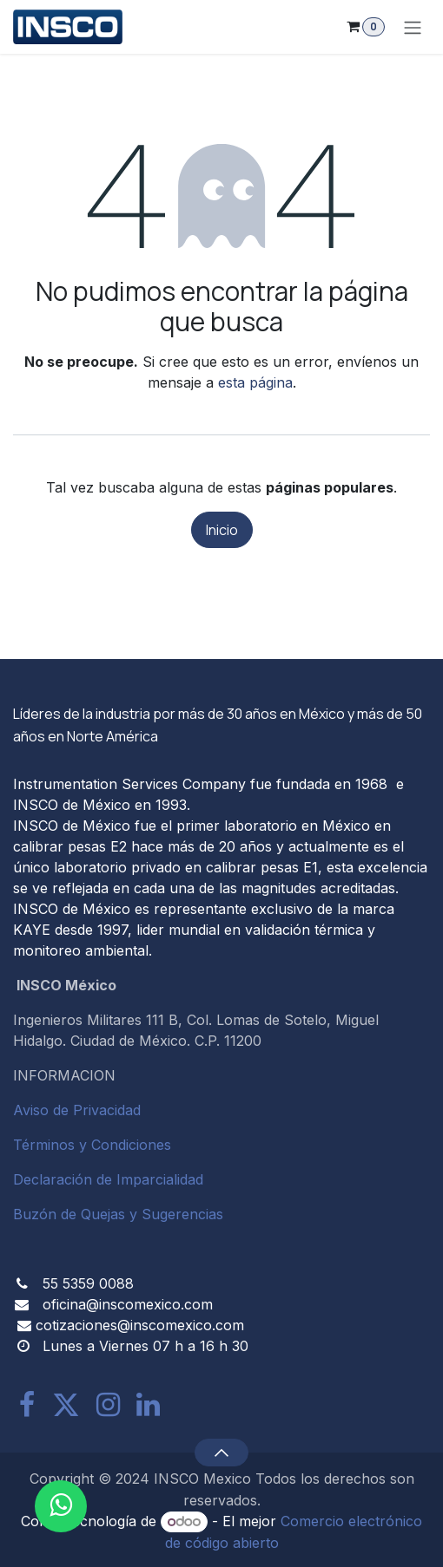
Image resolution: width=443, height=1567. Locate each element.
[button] (221, 1452)
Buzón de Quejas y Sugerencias (118, 1214)
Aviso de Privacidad (77, 1110)
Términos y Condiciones (92, 1144)
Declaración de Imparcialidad (108, 1179)
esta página (255, 382)
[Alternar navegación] (412, 27)
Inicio (222, 529)
